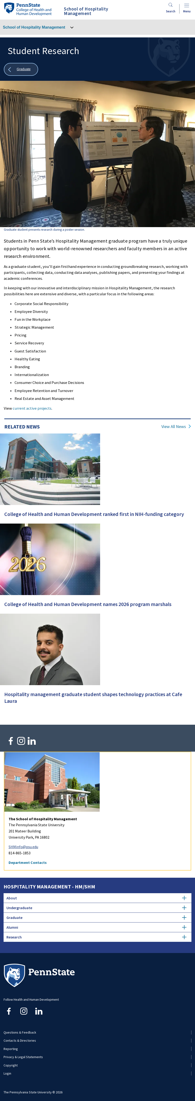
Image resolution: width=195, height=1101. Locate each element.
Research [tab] (96, 937)
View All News (173, 426)
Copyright (11, 1065)
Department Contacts (28, 862)
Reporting (11, 1049)
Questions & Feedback (20, 1032)
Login (7, 1073)
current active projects (32, 408)
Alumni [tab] (96, 927)
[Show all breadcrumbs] (21, 69)
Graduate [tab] (96, 917)
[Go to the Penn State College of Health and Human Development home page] (27, 9)
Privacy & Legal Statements (23, 1057)
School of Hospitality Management (34, 27)
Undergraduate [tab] (96, 907)
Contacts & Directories (20, 1040)
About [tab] (96, 898)
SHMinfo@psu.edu (23, 846)
